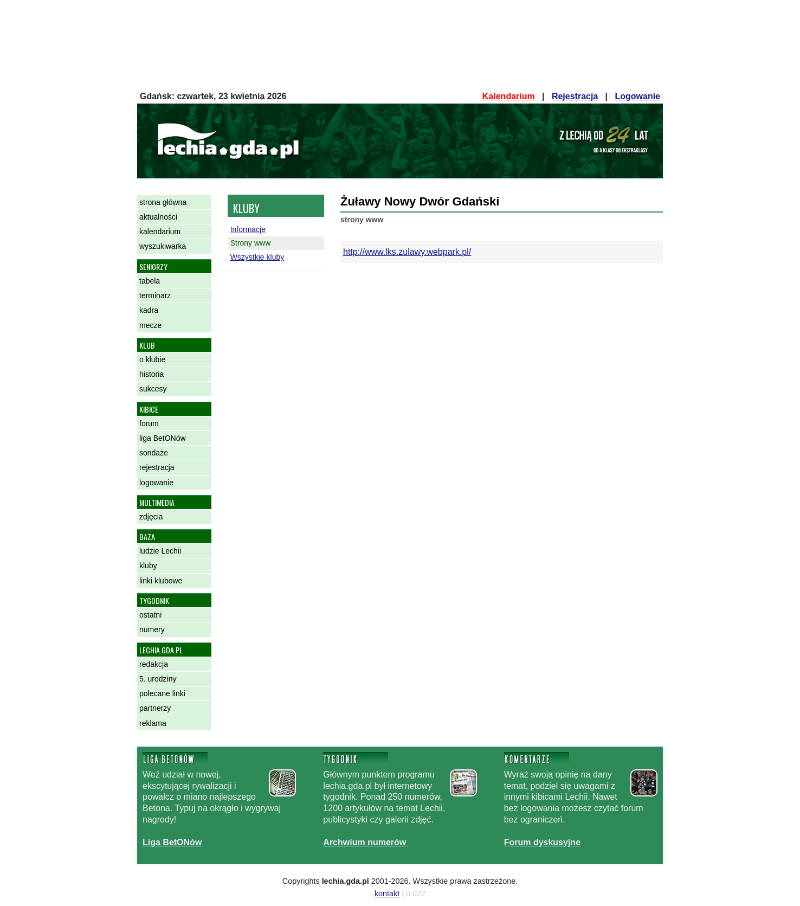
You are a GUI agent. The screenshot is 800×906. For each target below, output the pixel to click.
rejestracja (157, 467)
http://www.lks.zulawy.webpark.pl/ (407, 251)
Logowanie (637, 96)
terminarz (155, 295)
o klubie (152, 359)
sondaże (153, 452)
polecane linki (162, 693)
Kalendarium (508, 96)
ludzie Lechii (160, 551)
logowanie (156, 482)
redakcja (153, 664)
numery (152, 629)
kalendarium (159, 231)
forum (149, 423)
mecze (150, 325)
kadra (148, 310)
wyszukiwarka (162, 246)
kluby (148, 565)
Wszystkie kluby (257, 257)
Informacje (248, 229)
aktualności (158, 217)
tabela (149, 281)
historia (151, 374)
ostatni (150, 615)
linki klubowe (160, 580)
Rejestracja (575, 96)
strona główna (162, 202)
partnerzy (155, 708)
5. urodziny (157, 678)
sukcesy (153, 388)
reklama (152, 723)
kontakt (387, 893)
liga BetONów (162, 438)
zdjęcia (151, 516)
